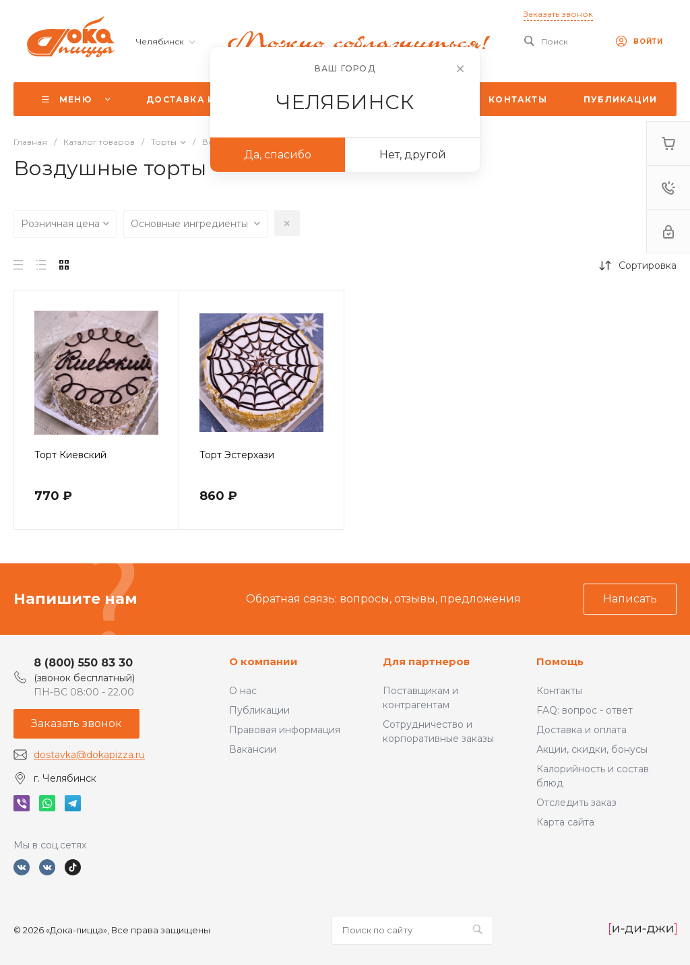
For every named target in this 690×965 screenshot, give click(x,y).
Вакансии (252, 749)
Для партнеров (426, 661)
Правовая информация (284, 730)
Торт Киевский (70, 455)
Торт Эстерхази (236, 455)
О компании (263, 661)
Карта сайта (565, 822)
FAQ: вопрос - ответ (584, 710)
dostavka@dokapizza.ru (89, 755)
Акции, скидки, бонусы (592, 749)
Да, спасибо (277, 154)
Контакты (559, 691)
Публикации (259, 710)
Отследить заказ (576, 803)
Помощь (560, 661)
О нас (243, 691)
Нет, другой (412, 154)
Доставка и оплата (581, 730)
